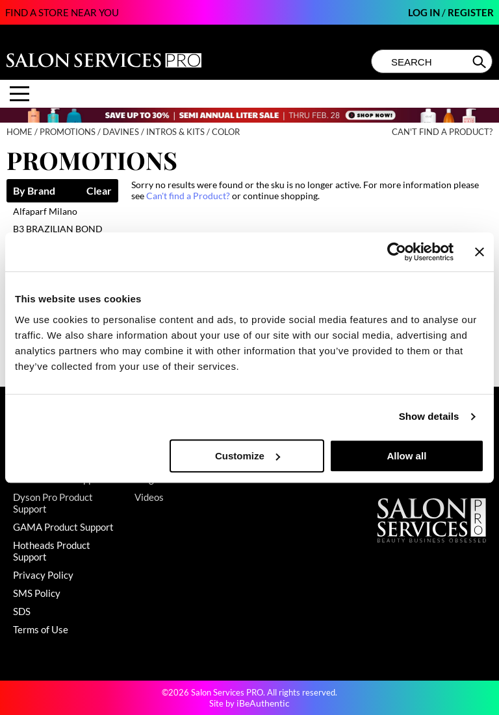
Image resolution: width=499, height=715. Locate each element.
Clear (99, 191)
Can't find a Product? (442, 132)
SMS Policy (36, 593)
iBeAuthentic (263, 703)
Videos (149, 497)
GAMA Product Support (63, 527)
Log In (425, 12)
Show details (429, 416)
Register (471, 12)
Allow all (406, 455)
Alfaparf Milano (45, 211)
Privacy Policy (43, 575)
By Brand (34, 191)
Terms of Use (40, 629)
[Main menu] (19, 94)
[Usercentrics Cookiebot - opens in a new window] (397, 251)
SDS (22, 611)
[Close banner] (479, 251)
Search (480, 61)
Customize (247, 455)
